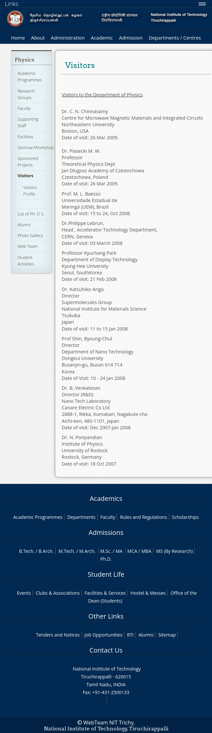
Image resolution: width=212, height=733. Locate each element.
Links (11, 3)
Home (18, 37)
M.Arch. (87, 551)
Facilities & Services (105, 593)
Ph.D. (106, 559)
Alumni (24, 225)
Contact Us (105, 650)
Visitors (25, 176)
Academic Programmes (30, 76)
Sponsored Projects (28, 161)
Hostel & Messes (148, 593)
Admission (131, 37)
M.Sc (105, 551)
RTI (130, 635)
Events (24, 593)
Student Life (106, 574)
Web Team (28, 246)
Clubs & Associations (58, 593)
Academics (106, 498)
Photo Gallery (30, 235)
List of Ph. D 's (31, 214)
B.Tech (26, 551)
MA (118, 551)
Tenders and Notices (58, 635)
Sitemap (167, 635)
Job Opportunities (103, 635)
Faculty (24, 108)
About (38, 37)
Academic (102, 37)
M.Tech (66, 551)
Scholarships (185, 517)
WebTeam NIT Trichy (108, 722)
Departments (81, 517)
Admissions (106, 532)
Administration (68, 37)
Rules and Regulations (143, 517)
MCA (132, 551)
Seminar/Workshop (36, 147)
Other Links (105, 616)
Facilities (25, 137)
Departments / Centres (175, 37)
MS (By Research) (174, 551)
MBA (146, 551)
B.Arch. (46, 551)
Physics (24, 60)
